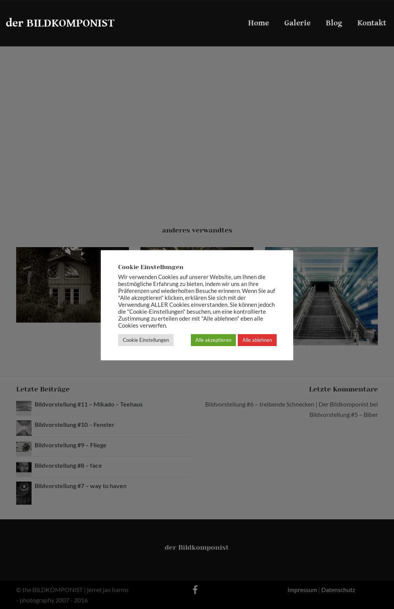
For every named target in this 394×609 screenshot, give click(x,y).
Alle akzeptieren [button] (213, 340)
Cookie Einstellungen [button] (146, 340)
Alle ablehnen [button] (257, 340)
